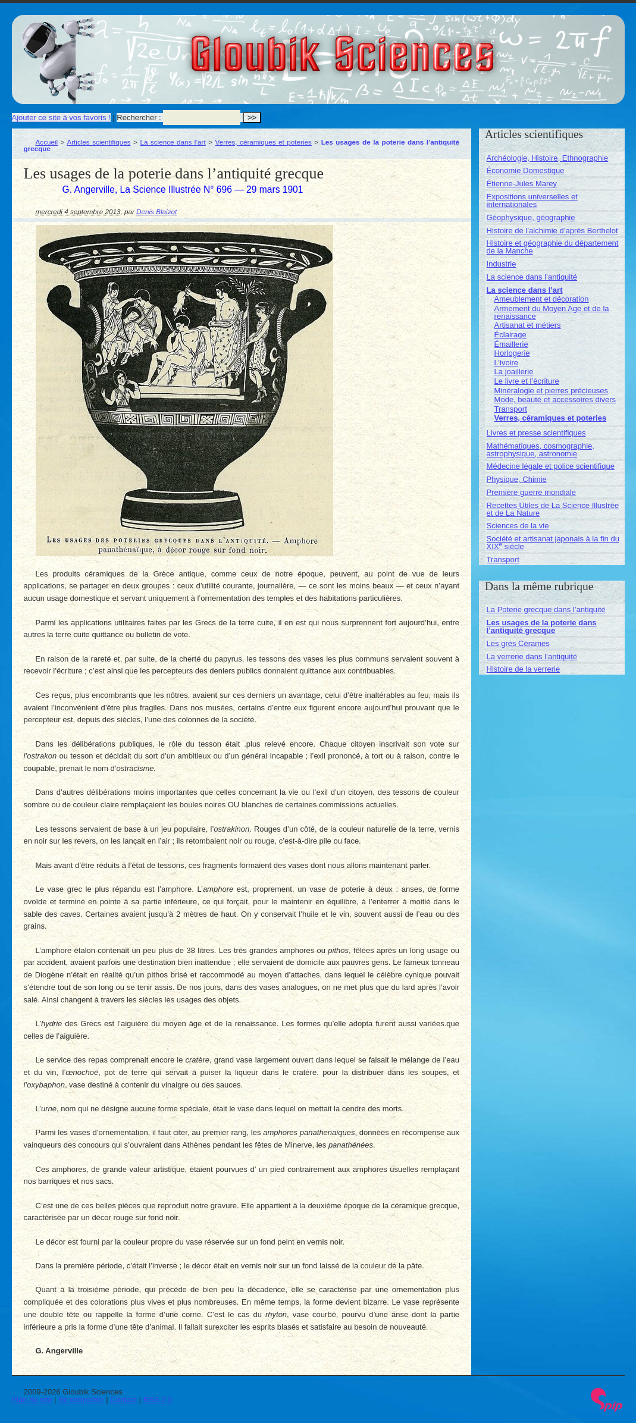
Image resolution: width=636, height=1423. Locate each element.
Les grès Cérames (518, 643)
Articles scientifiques (98, 142)
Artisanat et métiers (527, 325)
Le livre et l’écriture (526, 381)
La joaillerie (514, 371)
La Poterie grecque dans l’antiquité (546, 609)
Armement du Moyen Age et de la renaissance (551, 312)
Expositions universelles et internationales (532, 200)
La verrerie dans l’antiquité (532, 656)
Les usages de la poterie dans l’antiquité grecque (542, 626)
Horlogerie (512, 353)
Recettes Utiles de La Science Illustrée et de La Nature (553, 509)
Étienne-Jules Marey (522, 183)
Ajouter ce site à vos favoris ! (61, 117)
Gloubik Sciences (409, 46)
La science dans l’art (172, 142)
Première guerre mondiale (531, 492)
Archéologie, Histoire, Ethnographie (548, 157)
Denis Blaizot (156, 211)
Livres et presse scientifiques (536, 432)
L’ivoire (506, 362)
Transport (510, 409)
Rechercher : (139, 117)
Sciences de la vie (518, 525)
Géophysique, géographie (531, 217)
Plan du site (32, 1399)
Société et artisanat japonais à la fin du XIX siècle (553, 542)
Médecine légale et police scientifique (551, 466)
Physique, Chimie (517, 479)
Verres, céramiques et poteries (263, 142)
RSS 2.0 (157, 1399)
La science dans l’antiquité (532, 276)
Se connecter (81, 1399)
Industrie (501, 263)
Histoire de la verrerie (523, 669)
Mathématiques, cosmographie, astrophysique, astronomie (540, 449)
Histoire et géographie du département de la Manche (553, 247)
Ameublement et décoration (541, 298)
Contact (123, 1399)
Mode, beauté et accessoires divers (555, 399)
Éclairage (510, 334)
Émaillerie (511, 344)
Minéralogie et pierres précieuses (551, 390)
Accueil (47, 142)
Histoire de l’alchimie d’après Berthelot (552, 230)
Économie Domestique (526, 170)
